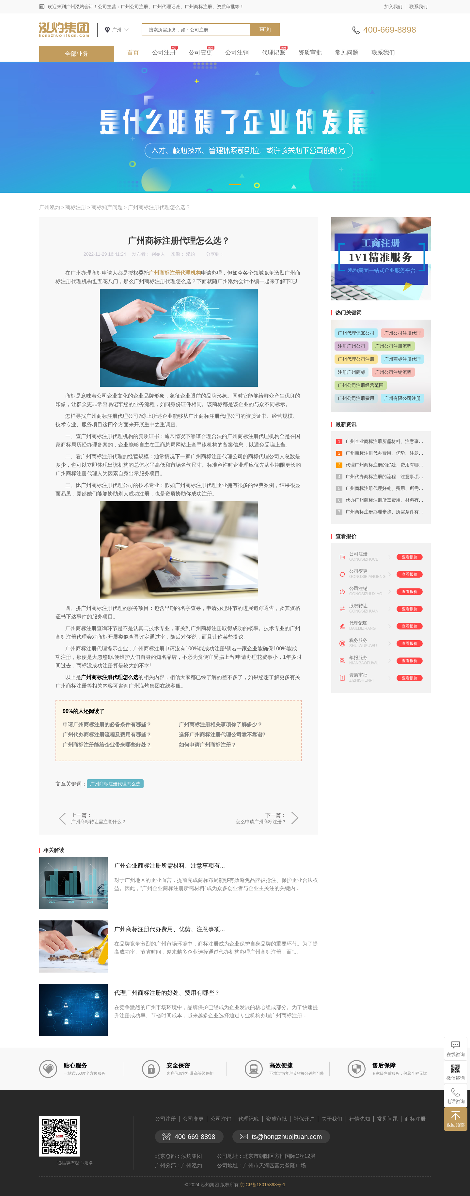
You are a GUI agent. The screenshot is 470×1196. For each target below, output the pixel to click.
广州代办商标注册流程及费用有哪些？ (107, 734)
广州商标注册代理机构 (175, 273)
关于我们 (331, 1119)
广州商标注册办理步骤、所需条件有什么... (389, 511)
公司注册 (164, 52)
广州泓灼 (49, 207)
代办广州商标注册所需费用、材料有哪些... (389, 500)
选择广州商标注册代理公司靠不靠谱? (222, 734)
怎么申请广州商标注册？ (261, 821)
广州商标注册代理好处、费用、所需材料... (389, 488)
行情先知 (359, 1119)
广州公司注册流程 (393, 346)
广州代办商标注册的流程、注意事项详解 (387, 476)
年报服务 (358, 657)
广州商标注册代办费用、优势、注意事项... (169, 929)
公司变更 (200, 52)
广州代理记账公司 (356, 333)
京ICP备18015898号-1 (262, 1184)
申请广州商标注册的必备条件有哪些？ (107, 724)
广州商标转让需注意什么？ (98, 821)
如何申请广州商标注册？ (207, 745)
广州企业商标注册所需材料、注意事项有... (169, 865)
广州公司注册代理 (402, 333)
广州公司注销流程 (393, 372)
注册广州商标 (351, 372)
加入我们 (393, 6)
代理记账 (273, 52)
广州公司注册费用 (356, 398)
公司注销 (237, 52)
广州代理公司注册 (356, 359)
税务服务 (358, 640)
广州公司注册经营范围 (361, 385)
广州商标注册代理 (402, 359)
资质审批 (310, 52)
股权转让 (358, 605)
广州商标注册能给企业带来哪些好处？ (107, 745)
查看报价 (409, 557)
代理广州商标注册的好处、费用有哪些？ (167, 993)
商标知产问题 (107, 207)
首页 (133, 52)
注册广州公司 (351, 346)
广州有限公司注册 (402, 398)
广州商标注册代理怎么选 (115, 783)
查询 (265, 29)
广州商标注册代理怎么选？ (159, 207)
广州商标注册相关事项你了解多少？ (220, 724)
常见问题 (346, 52)
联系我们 (418, 6)
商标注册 (75, 207)
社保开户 (304, 1119)
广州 (116, 29)
